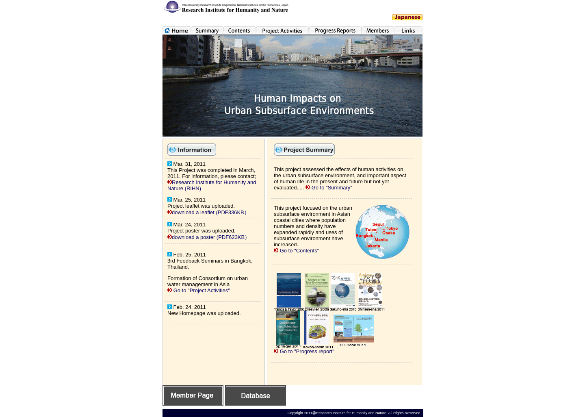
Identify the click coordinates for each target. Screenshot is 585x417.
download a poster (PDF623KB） (211, 237)
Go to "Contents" (299, 251)
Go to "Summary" (331, 188)
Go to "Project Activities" (201, 290)
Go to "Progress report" (307, 351)
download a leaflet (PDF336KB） (210, 212)
